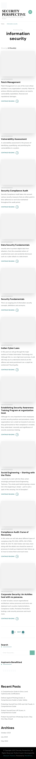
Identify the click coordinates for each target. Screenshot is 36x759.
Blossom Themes (9, 756)
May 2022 (4, 741)
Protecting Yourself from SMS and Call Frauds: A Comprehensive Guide (17, 705)
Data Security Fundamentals (15, 245)
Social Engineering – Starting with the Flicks (18, 474)
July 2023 (4, 737)
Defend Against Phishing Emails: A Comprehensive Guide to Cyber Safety (14, 699)
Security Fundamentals (12, 299)
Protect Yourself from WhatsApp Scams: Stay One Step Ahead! (16, 718)
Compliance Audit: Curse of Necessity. (14, 533)
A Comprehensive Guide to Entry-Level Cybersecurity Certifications (14, 693)
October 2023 (6, 733)
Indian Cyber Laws (10, 348)
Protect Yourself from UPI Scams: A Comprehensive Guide (13, 711)
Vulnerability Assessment (14, 139)
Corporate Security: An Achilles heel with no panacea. (16, 595)
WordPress (28, 756)
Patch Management (10, 82)
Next (19, 632)
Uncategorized (7, 79)
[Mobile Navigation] (30, 12)
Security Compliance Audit (14, 190)
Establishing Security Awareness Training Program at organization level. (17, 410)
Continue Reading (7, 101)
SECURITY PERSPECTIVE (14, 12)
